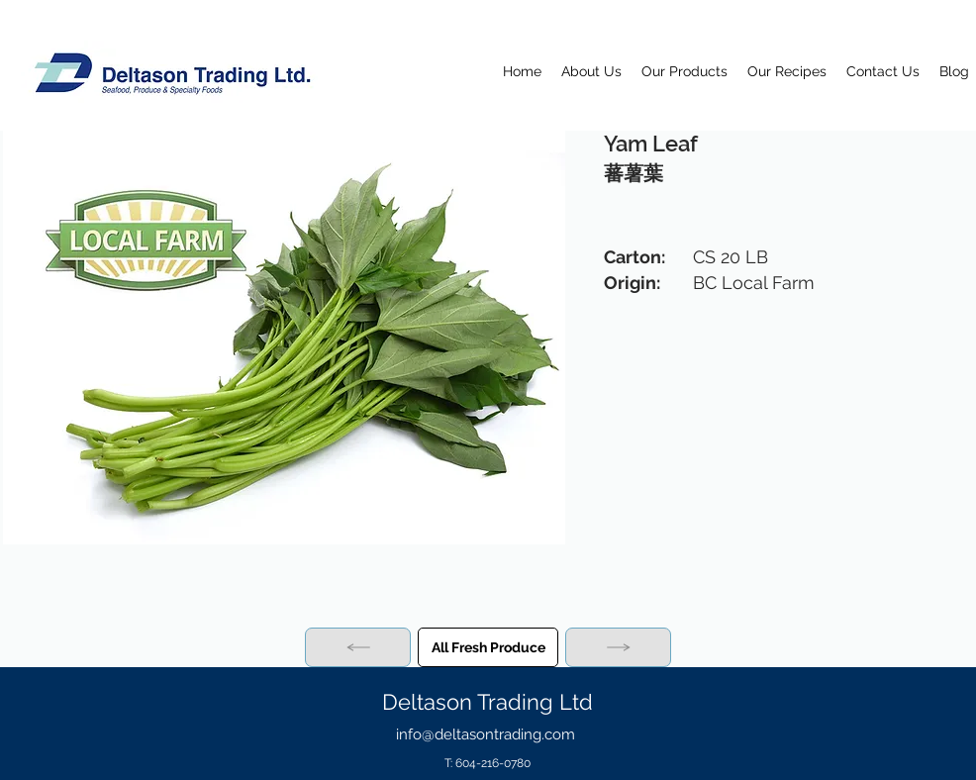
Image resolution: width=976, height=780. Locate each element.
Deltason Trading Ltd (487, 702)
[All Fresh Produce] (488, 647)
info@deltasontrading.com (485, 734)
